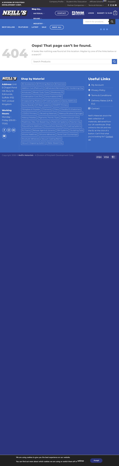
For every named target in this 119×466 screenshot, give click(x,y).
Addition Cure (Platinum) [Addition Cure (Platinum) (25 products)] (32, 88)
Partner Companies (76, 5)
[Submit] (114, 61)
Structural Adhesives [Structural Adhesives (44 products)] (30, 139)
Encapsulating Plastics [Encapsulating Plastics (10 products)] (31, 101)
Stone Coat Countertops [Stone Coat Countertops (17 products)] (67, 134)
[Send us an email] (113, 5)
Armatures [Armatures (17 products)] (26, 92)
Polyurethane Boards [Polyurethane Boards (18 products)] (53, 126)
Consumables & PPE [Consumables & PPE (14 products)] (53, 97)
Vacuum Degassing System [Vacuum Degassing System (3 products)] (33, 143)
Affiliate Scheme (96, 2)
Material (39, 13)
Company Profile (56, 2)
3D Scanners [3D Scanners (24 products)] (60, 84)
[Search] (112, 21)
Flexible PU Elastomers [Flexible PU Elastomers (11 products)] (71, 109)
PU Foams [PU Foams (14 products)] (26, 130)
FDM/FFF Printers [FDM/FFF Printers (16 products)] (60, 105)
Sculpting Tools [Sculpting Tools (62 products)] (76, 130)
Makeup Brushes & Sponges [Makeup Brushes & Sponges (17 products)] (71, 113)
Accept (96, 460)
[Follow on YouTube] (116, 5)
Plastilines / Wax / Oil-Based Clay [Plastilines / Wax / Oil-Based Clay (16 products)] (35, 122)
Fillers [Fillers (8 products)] (56, 109)
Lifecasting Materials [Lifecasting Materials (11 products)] (48, 113)
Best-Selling (8, 27)
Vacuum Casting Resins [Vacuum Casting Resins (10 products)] (51, 139)
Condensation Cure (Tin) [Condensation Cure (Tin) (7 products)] (32, 97)
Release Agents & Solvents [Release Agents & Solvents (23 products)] (44, 130)
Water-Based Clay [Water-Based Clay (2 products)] (54, 143)
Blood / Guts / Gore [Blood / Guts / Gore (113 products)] (41, 92)
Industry (38, 23)
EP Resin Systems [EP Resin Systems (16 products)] (43, 105)
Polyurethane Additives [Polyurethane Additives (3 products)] (32, 126)
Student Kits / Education (76, 2)
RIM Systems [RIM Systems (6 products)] (62, 130)
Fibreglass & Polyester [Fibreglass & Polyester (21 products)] (31, 109)
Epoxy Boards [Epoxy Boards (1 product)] (27, 105)
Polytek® (112, 2)
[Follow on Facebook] (108, 5)
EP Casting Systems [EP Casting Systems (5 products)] (51, 101)
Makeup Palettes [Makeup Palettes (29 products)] (29, 118)
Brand (37, 18)
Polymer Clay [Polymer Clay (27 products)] (75, 122)
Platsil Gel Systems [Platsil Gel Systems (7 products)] (59, 122)
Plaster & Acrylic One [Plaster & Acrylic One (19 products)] (70, 118)
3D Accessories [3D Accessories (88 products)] (28, 84)
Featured (23, 27)
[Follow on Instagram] (111, 5)
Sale (44, 27)
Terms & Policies (96, 5)
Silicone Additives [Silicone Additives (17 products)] (29, 134)
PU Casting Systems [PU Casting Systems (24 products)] (72, 126)
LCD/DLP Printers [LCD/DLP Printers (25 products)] (29, 113)
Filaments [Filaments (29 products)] (47, 109)
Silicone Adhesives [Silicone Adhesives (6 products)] (47, 134)
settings (80, 461)
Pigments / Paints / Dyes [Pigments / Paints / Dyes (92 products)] (49, 118)
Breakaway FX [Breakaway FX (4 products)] (57, 92)
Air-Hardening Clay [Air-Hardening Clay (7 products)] (75, 88)
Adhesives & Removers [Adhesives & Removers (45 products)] (55, 88)
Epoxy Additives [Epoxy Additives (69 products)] (69, 101)
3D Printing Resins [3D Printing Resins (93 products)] (44, 84)
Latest (35, 27)
